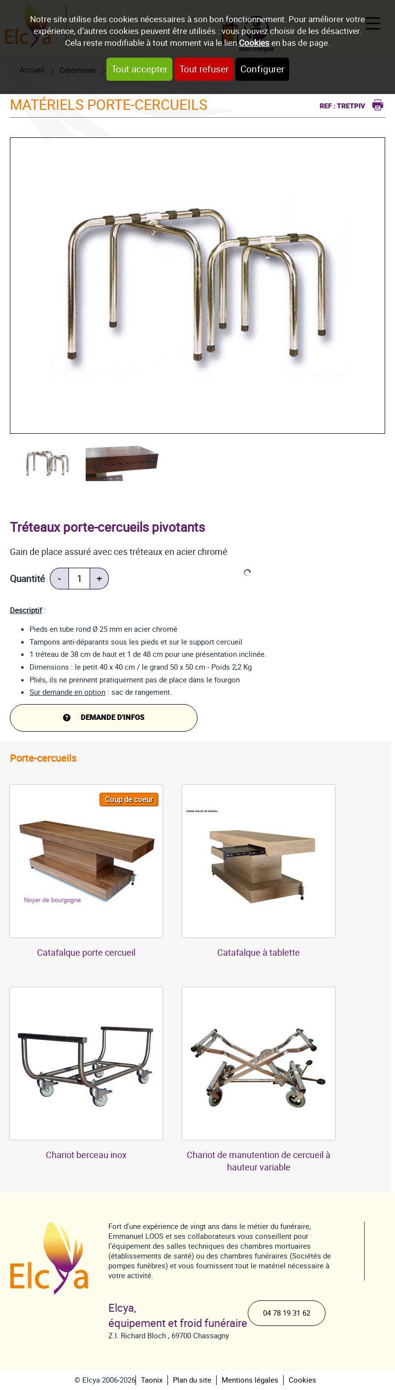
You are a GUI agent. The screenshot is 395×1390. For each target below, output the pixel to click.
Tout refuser (204, 69)
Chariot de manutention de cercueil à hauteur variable (258, 1161)
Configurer (262, 69)
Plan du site (192, 1380)
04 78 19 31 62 (286, 1313)
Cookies (254, 43)
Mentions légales (250, 1380)
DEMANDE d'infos (112, 717)
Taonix (152, 1380)
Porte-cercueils (43, 758)
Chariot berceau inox (86, 1155)
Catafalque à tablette (258, 952)
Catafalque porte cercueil (86, 952)
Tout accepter (139, 69)
